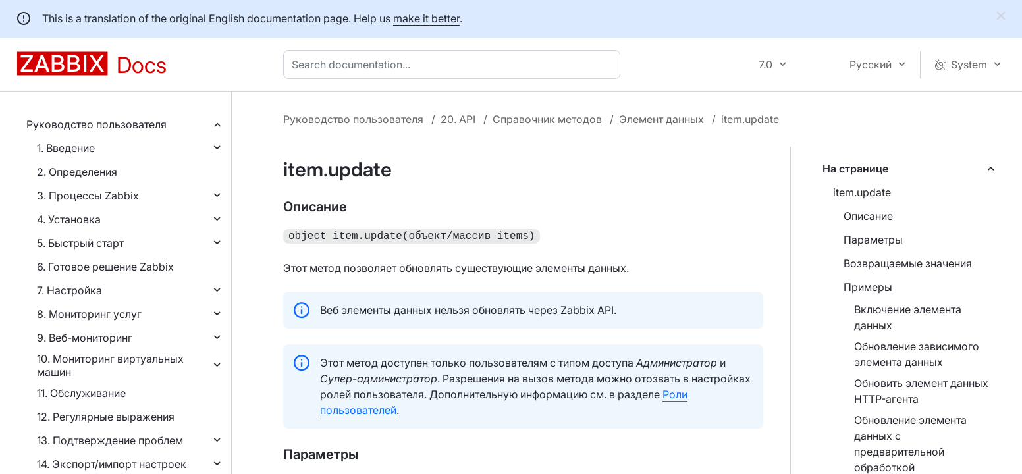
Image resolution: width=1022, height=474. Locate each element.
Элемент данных (661, 119)
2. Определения (77, 171)
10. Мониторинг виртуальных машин (110, 365)
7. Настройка (69, 290)
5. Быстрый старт (80, 243)
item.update (862, 192)
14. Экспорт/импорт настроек (111, 464)
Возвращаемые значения (908, 263)
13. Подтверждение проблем (110, 440)
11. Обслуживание (81, 393)
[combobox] (454, 64)
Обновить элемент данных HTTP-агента (921, 391)
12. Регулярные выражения (106, 416)
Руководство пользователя (96, 124)
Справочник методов (547, 119)
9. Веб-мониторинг (84, 337)
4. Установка (69, 219)
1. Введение (66, 148)
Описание (868, 216)
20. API (458, 119)
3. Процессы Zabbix (88, 195)
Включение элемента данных (907, 317)
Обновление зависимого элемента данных (916, 354)
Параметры (873, 239)
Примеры (868, 287)
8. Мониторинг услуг (89, 314)
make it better (426, 18)
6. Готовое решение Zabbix (105, 266)
